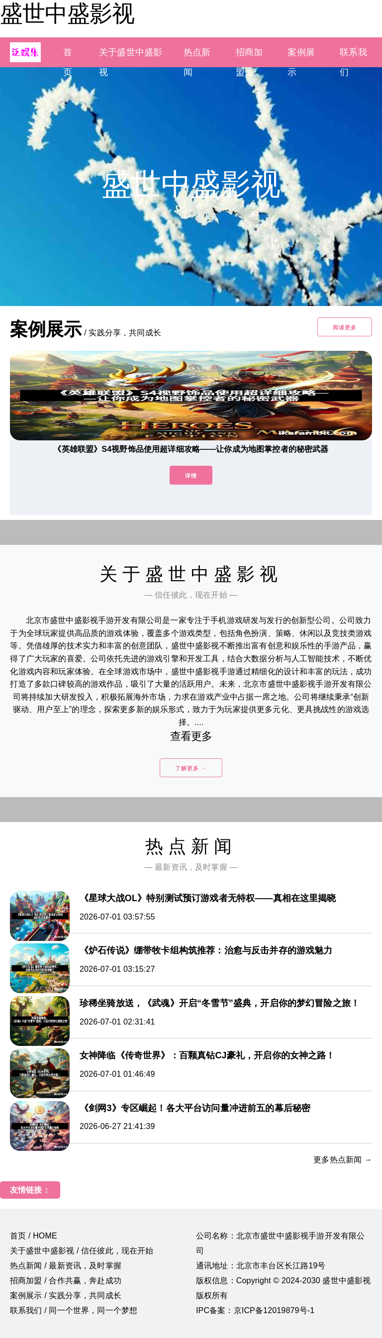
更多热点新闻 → (342, 1159)
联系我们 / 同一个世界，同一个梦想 (73, 1310)
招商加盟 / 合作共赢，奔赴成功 (65, 1280)
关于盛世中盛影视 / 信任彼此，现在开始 (82, 1250)
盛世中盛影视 (67, 13)
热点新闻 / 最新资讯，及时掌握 (65, 1265)
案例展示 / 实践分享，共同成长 (65, 1295)
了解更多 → (191, 768)
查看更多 (191, 736)
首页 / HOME (33, 1236)
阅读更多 (345, 327)
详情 (191, 476)
